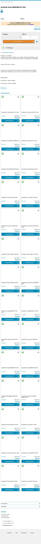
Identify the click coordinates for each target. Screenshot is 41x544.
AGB (16, 532)
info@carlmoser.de (7, 525)
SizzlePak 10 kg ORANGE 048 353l (10, 367)
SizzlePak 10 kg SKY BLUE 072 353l (10, 453)
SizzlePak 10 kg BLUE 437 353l (29, 140)
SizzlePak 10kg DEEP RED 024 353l (10, 169)
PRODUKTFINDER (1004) (9, 1)
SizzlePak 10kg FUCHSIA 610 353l (9, 282)
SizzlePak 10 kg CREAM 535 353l (29, 453)
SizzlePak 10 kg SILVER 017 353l (9, 481)
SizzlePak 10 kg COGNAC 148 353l (10, 254)
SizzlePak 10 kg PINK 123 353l (29, 424)
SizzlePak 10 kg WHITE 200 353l (9, 197)
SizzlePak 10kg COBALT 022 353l (29, 254)
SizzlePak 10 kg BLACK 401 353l (29, 169)
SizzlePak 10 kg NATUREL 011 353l (10, 112)
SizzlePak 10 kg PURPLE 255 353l (9, 424)
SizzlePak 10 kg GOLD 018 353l (29, 481)
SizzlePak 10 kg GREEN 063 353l (29, 367)
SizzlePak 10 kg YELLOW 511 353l (29, 112)
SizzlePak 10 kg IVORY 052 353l (29, 197)
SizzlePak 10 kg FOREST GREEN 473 (10, 140)
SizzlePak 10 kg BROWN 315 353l (29, 311)
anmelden (31, 24)
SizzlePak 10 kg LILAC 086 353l (29, 339)
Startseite (2, 1)
